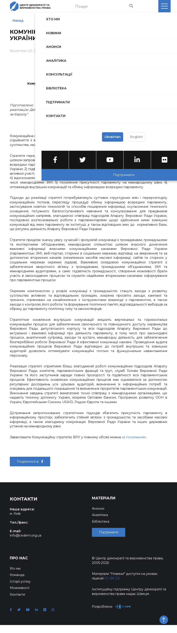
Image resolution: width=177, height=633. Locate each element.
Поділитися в (30, 461)
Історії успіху (20, 590)
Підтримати (108, 541)
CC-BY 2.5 (112, 586)
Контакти (17, 602)
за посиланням (134, 437)
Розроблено (111, 615)
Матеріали (103, 498)
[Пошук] (105, 6)
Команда (17, 583)
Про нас (19, 566)
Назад (18, 20)
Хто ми (15, 577)
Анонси (98, 508)
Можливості (19, 596)
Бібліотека (100, 521)
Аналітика (100, 515)
